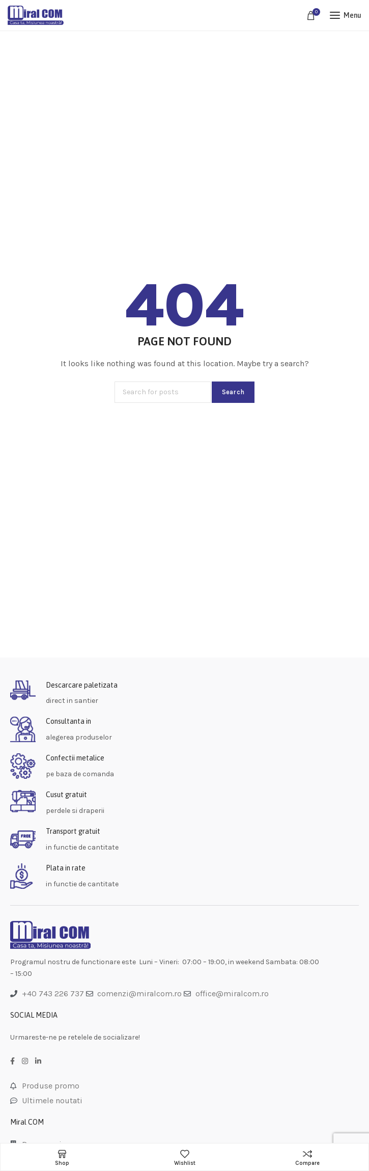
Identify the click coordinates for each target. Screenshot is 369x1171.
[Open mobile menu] (345, 15)
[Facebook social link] (12, 1061)
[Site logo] (36, 15)
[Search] (163, 392)
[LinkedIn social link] (38, 1061)
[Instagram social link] (25, 1061)
